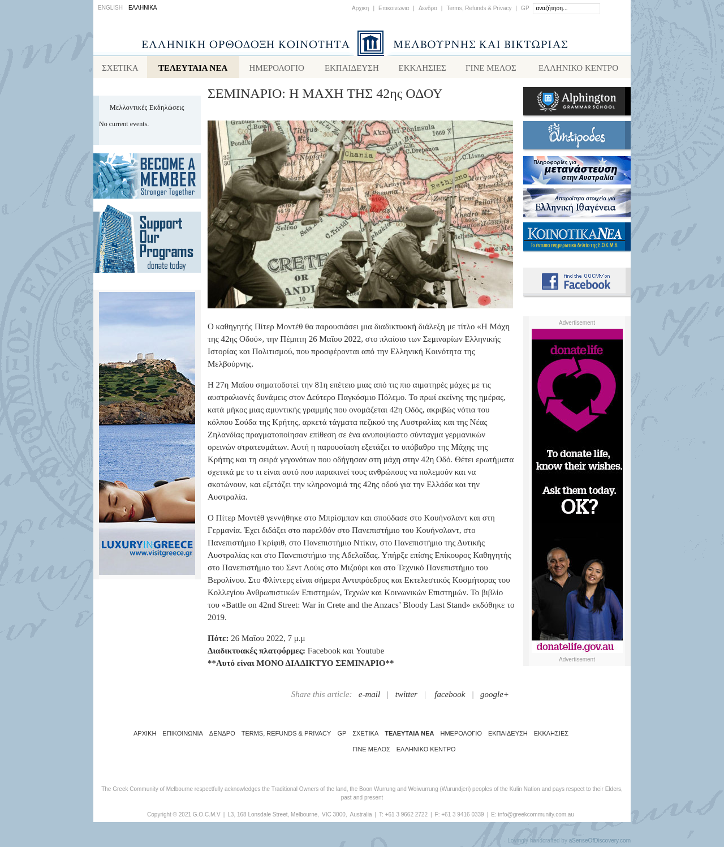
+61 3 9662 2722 (406, 817)
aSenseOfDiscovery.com (600, 843)
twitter (406, 696)
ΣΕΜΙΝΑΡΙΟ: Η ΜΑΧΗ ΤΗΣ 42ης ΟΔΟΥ (325, 95)
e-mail (369, 696)
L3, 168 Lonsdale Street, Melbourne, (273, 817)
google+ (494, 696)
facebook (449, 696)
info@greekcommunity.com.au (536, 817)
